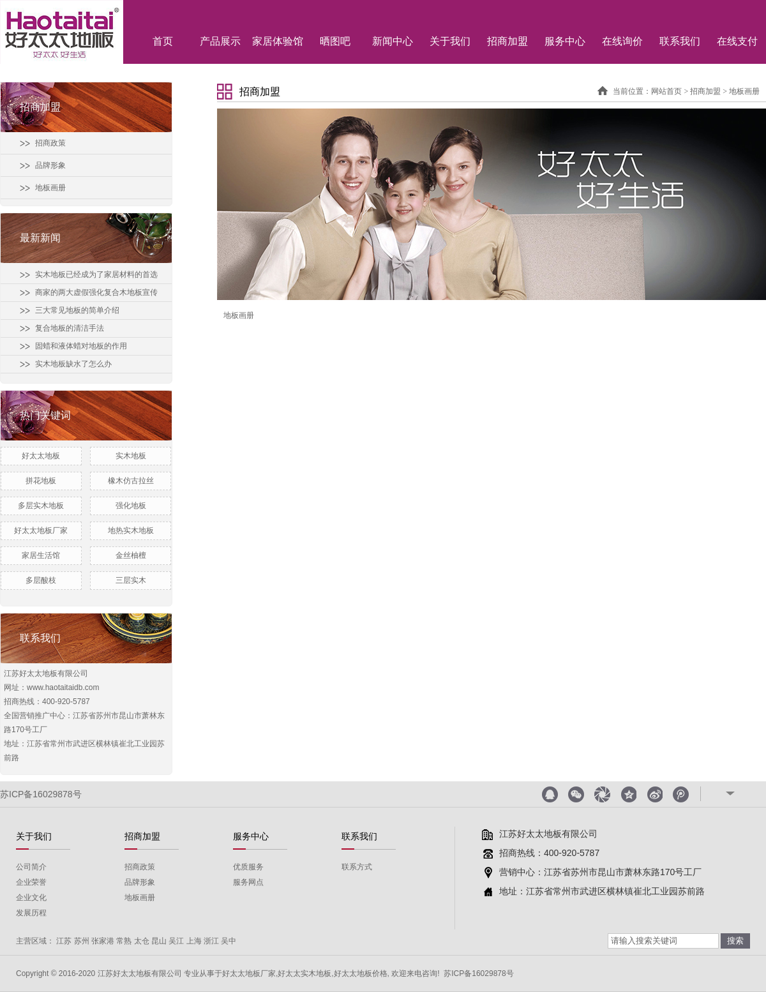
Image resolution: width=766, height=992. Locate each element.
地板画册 (50, 187)
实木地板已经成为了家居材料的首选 (96, 274)
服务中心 (564, 41)
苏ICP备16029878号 (41, 794)
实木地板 (131, 455)
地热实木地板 (131, 530)
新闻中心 (392, 41)
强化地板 (131, 505)
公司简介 (31, 866)
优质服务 (248, 866)
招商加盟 (507, 41)
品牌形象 (50, 165)
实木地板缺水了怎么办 (73, 363)
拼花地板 (41, 480)
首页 (163, 41)
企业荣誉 (31, 882)
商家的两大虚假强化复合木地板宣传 (96, 292)
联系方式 (357, 866)
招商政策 (50, 143)
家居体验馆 (277, 41)
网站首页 (666, 91)
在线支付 (737, 41)
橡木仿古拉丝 (131, 480)
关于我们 (450, 41)
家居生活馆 (41, 555)
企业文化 (31, 897)
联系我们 (679, 41)
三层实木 (131, 580)
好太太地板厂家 (41, 530)
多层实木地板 (41, 505)
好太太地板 (41, 455)
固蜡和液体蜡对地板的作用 (81, 346)
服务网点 (248, 882)
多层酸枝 (41, 580)
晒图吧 (335, 41)
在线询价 (622, 41)
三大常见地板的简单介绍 (77, 310)
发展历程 (31, 912)
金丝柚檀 (131, 555)
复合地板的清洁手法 (69, 328)
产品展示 (220, 41)
